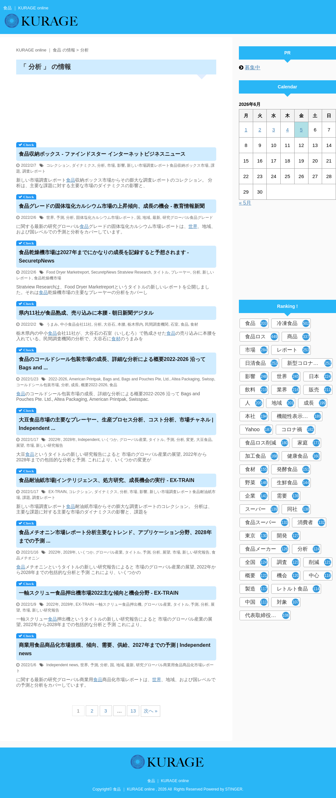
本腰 (121, 324)
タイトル (161, 272)
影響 (121, 165)
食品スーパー (266, 522)
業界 (288, 389)
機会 (288, 575)
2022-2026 (58, 379)
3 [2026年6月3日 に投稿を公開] (273, 129)
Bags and (111, 379)
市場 (111, 165)
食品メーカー (266, 549)
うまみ (52, 324)
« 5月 (245, 203)
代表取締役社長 (267, 615)
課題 (26, 497)
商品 (298, 336)
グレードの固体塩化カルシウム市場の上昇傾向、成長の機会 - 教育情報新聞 (112, 206)
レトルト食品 (298, 588)
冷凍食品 (293, 323)
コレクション (58, 165)
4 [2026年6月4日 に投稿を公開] (287, 129)
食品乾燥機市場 (47, 278)
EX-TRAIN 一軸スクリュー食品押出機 (108, 604)
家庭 (308, 442)
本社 (256, 416)
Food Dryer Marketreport (67, 272)
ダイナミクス (83, 165)
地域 (146, 217)
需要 (288, 496)
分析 (101, 165)
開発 (288, 535)
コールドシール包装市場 (37, 385)
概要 (256, 575)
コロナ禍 (297, 429)
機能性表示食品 (299, 416)
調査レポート (34, 171)
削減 (320, 562)
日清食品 (261, 363)
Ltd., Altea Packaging (181, 379)
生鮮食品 (293, 482)
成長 (75, 385)
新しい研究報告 (49, 445)
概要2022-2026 (94, 385)
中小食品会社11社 (76, 324)
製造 (256, 588)
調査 (288, 562)
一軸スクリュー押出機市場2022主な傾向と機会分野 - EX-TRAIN (98, 593)
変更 (190, 439)
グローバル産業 (133, 439)
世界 (50, 217)
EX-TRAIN (58, 491)
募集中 (252, 67)
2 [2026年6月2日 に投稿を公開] (259, 129)
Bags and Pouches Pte (141, 379)
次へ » (151, 711)
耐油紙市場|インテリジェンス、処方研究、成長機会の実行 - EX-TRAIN (106, 480)
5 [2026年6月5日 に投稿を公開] (301, 129)
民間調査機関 (156, 324)
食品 (70, 180)
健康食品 (303, 456)
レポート (293, 350)
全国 (256, 562)
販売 (320, 389)
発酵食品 (293, 469)
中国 (256, 602)
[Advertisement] (116, 106)
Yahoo (258, 429)
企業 (256, 496)
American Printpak (85, 379)
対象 (288, 602)
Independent (89, 439)
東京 (256, 535)
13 (133, 711)
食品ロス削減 (266, 442)
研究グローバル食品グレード (187, 217)
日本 (320, 376)
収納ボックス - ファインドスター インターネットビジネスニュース (102, 154)
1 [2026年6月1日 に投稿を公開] (246, 129)
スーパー (261, 509)
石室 (174, 324)
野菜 (256, 482)
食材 (194, 324)
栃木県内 (135, 324)
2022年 (55, 439)
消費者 (311, 522)
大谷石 (109, 324)
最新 (156, 217)
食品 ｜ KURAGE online (168, 781)
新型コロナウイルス (310, 363)
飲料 (256, 389)
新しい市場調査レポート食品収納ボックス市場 (167, 165)
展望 (20, 445)
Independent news (62, 665)
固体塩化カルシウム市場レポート (105, 217)
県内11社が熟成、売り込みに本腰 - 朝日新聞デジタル (86, 313)
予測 (60, 217)
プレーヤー (180, 272)
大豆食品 (204, 439)
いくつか (109, 439)
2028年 (69, 439)
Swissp (208, 379)
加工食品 (261, 456)
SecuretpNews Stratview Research (121, 272)
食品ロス (261, 336)
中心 (320, 575)
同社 (298, 509)
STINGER (233, 789)
